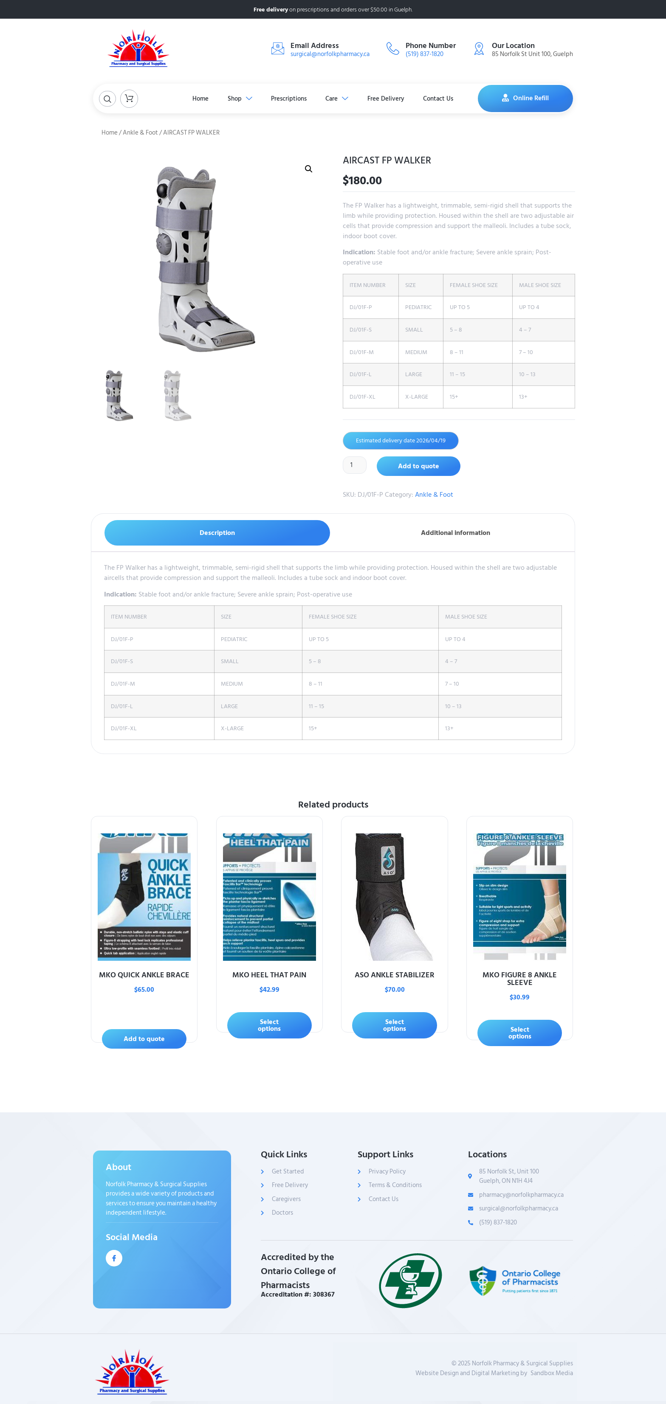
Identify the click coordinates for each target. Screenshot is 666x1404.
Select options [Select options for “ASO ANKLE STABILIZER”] (394, 1025)
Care (338, 98)
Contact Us (444, 98)
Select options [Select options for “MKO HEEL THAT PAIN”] (269, 1025)
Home (195, 98)
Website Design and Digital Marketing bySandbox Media (494, 1374)
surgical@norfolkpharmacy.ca (330, 54)
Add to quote (419, 466)
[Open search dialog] (107, 99)
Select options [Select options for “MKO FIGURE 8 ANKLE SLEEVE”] (519, 1033)
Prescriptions (288, 98)
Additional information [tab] (455, 532)
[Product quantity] (355, 465)
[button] (308, 169)
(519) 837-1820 (424, 54)
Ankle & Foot (140, 133)
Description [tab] (217, 532)
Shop (236, 98)
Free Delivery (389, 98)
